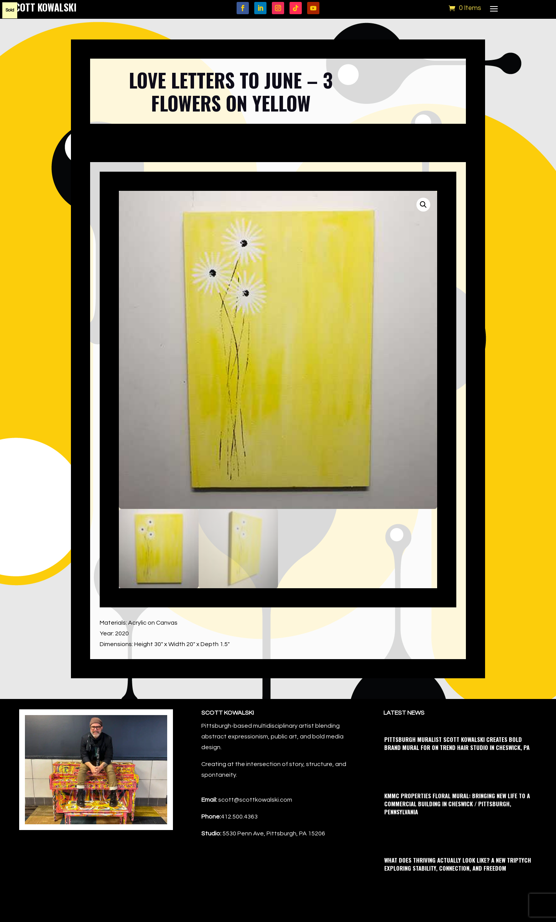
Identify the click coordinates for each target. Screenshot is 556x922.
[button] (423, 205)
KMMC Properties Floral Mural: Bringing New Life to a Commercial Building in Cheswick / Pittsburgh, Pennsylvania (457, 803)
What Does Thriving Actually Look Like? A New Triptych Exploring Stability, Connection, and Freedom (457, 864)
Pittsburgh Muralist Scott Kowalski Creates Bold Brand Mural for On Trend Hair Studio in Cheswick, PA (457, 743)
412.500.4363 (239, 817)
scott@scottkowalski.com (255, 800)
